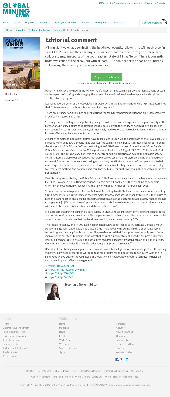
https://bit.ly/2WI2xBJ (61, 277)
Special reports (10, 352)
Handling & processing (14, 331)
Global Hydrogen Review (65, 370)
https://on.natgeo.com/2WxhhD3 (67, 269)
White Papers (65, 340)
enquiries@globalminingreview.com (132, 384)
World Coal (97, 376)
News (62, 331)
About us (120, 327)
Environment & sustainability (16, 336)
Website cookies (124, 352)
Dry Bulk (30, 370)
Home (6, 22)
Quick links (12, 93)
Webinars (45, 22)
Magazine (30, 22)
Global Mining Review (90, 370)
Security (120, 348)
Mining (6, 323)
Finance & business (12, 344)
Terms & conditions (125, 344)
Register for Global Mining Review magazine (120, 3)
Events (85, 22)
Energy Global (44, 370)
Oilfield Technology (40, 376)
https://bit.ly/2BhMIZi (61, 265)
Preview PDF (12, 99)
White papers (101, 22)
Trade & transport (11, 340)
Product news (9, 356)
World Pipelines (130, 376)
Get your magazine (154, 22)
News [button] (17, 22)
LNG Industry (136, 370)
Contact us (160, 3)
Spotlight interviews (66, 22)
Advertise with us (124, 331)
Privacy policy (123, 340)
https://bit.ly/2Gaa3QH (61, 273)
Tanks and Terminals (63, 376)
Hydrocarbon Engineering (115, 370)
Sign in (148, 3)
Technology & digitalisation (16, 348)
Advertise (118, 22)
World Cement (82, 376)
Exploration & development (16, 327)
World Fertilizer (113, 376)
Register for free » (106, 77)
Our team (120, 336)
